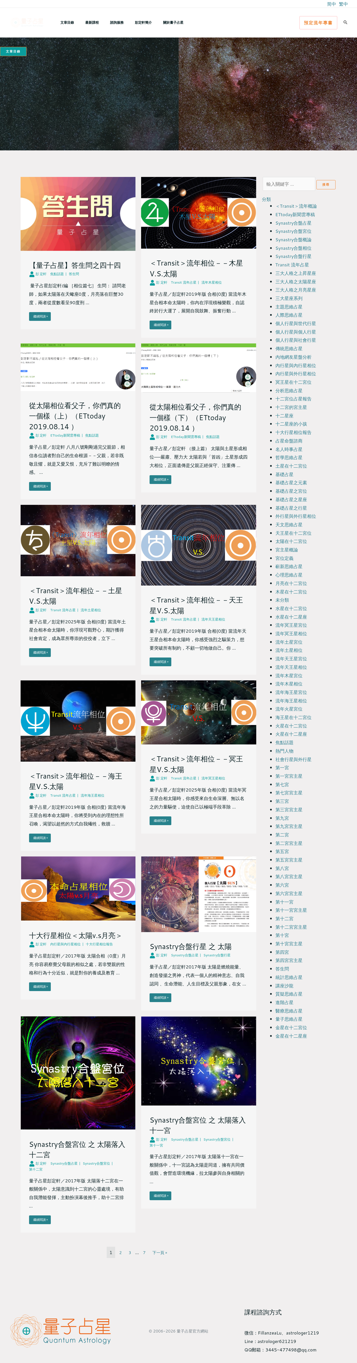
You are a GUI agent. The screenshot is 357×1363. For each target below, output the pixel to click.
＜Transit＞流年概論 (296, 206)
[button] (318, 22)
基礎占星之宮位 (291, 491)
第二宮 (282, 834)
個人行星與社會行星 (295, 340)
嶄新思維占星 (289, 566)
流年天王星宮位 (291, 658)
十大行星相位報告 (293, 432)
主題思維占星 (289, 306)
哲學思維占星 (289, 457)
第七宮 (282, 784)
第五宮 (282, 851)
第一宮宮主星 (289, 776)
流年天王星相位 (291, 667)
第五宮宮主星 (289, 859)
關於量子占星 (153, 22)
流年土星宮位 (289, 642)
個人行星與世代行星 (295, 323)
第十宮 (282, 935)
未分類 (282, 600)
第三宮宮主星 (289, 809)
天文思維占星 (289, 524)
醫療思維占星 (289, 1010)
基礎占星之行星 (291, 508)
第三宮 (282, 801)
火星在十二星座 (291, 734)
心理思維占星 (289, 574)
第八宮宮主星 (289, 876)
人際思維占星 (289, 315)
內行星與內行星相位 (295, 365)
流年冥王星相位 (291, 633)
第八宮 (282, 868)
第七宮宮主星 (289, 792)
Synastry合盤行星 (293, 256)
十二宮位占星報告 (293, 398)
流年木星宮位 (289, 675)
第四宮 (282, 952)
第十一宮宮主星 (291, 910)
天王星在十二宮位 (293, 533)
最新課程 (85, 22)
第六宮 (282, 885)
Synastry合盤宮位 (293, 231)
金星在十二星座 (291, 1036)
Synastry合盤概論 (293, 239)
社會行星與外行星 (293, 759)
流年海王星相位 (291, 700)
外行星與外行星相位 (295, 516)
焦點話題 (284, 742)
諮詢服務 (105, 22)
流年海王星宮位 (291, 692)
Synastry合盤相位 (293, 248)
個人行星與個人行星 (295, 331)
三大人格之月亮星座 (295, 289)
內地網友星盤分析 (293, 357)
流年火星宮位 (289, 708)
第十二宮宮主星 (291, 927)
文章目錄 (65, 22)
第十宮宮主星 (289, 943)
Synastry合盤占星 (293, 223)
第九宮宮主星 (289, 826)
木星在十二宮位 (291, 591)
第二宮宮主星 (289, 843)
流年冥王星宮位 (291, 625)
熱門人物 (284, 751)
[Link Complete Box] (78, 258)
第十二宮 (284, 918)
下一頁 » (160, 1254)
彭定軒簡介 (127, 22)
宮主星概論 (286, 549)
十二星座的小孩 (291, 423)
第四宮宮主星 (289, 960)
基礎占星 (284, 474)
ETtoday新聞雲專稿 (295, 214)
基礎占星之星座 (291, 499)
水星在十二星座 (291, 616)
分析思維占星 (289, 390)
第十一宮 (284, 902)
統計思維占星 (289, 977)
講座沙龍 (284, 985)
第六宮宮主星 (289, 893)
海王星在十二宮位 (293, 717)
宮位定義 (284, 558)
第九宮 (282, 818)
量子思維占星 (289, 1019)
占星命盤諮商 (289, 440)
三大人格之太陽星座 (295, 281)
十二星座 (284, 415)
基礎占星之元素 (291, 482)
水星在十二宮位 (291, 608)
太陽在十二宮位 (291, 541)
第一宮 (282, 767)
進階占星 (284, 1002)
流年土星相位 (289, 650)
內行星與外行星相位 (295, 373)
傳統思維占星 (289, 348)
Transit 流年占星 (292, 264)
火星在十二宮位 (291, 725)
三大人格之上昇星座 (295, 273)
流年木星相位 (289, 683)
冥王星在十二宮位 (293, 382)
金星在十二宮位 (291, 1027)
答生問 (282, 968)
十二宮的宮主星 (291, 407)
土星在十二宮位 (291, 466)
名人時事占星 (289, 449)
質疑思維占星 (289, 994)
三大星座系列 (289, 298)
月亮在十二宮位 (291, 583)
